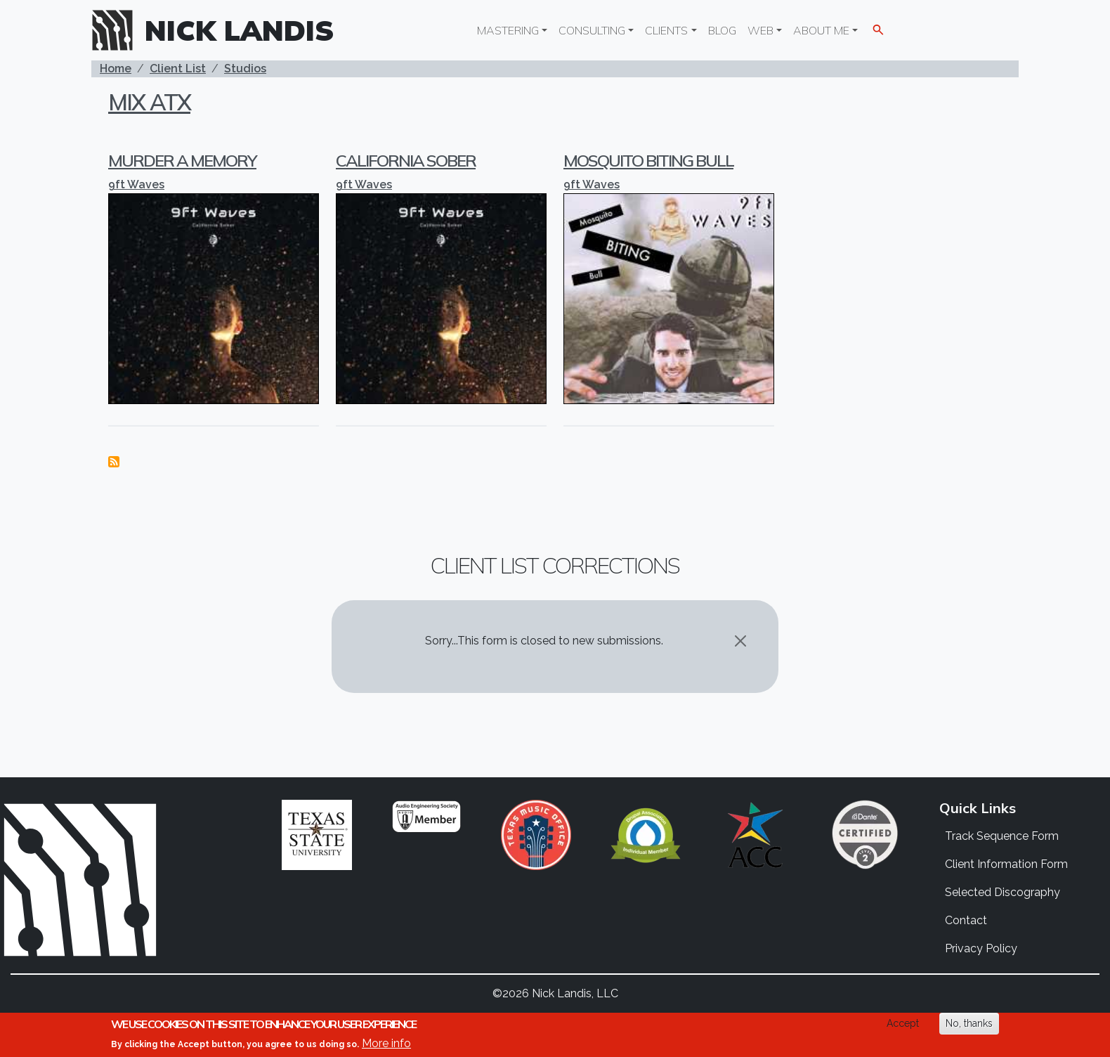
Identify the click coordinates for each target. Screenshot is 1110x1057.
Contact (966, 920)
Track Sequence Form (1002, 836)
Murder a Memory (182, 160)
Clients (666, 30)
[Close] (740, 641)
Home (115, 68)
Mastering (508, 30)
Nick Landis (239, 30)
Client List (178, 68)
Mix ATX (149, 102)
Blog (722, 30)
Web (760, 30)
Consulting (592, 30)
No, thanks (969, 1023)
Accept (903, 1023)
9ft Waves (136, 184)
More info (386, 1043)
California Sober (406, 160)
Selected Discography (1002, 892)
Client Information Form (1006, 864)
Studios (245, 68)
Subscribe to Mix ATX (113, 461)
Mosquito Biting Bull (648, 160)
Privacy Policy (981, 948)
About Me (821, 30)
